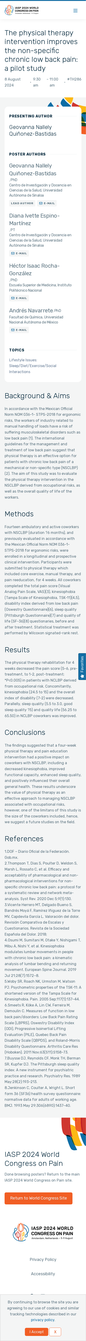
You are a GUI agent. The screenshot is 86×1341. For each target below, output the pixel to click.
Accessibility (43, 1273)
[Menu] (75, 10)
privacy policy (42, 1320)
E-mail (49, 203)
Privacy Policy (43, 1259)
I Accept (37, 1332)
